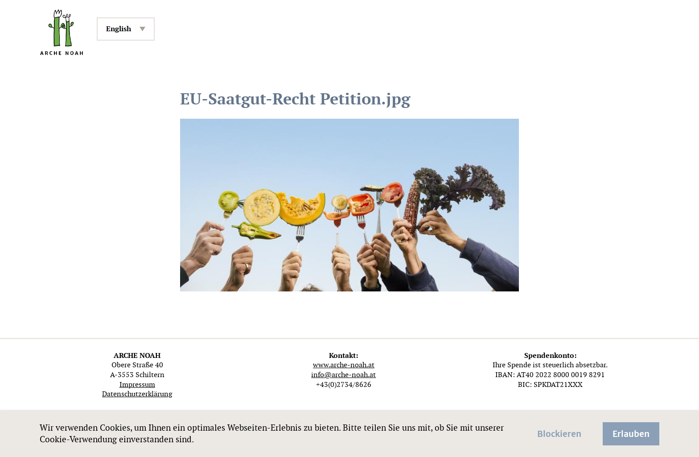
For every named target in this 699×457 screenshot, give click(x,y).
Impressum (137, 384)
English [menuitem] (118, 28)
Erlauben (631, 433)
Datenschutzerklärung (137, 394)
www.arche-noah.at (343, 365)
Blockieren (559, 433)
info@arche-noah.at (343, 374)
